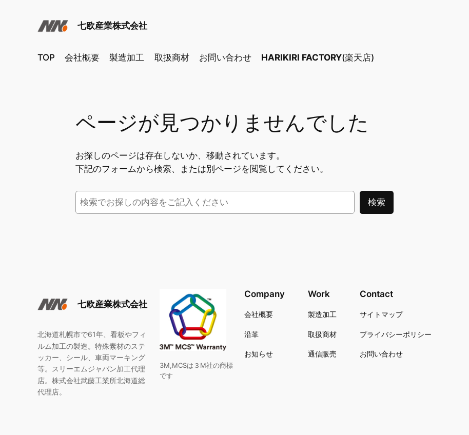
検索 (376, 202)
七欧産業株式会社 (112, 25)
